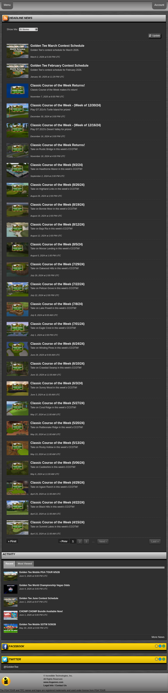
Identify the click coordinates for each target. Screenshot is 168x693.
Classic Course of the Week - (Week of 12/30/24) (65, 105)
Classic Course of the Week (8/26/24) (57, 184)
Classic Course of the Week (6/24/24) (57, 343)
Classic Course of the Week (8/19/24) (57, 204)
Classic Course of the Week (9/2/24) (56, 165)
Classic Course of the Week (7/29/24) (57, 264)
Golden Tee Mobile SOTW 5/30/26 (37, 624)
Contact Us (61, 685)
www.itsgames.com (53, 682)
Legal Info (48, 685)
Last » (155, 541)
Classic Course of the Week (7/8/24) (56, 304)
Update (154, 35)
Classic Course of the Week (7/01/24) (57, 323)
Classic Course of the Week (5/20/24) (57, 423)
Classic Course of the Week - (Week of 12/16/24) (65, 125)
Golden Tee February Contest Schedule (59, 65)
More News (158, 637)
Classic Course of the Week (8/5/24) (56, 244)
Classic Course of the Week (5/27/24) (57, 403)
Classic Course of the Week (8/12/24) (57, 224)
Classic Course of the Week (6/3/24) (56, 383)
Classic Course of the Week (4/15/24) (57, 522)
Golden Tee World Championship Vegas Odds (44, 585)
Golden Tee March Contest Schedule (57, 45)
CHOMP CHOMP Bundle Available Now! (41, 611)
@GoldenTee (11, 666)
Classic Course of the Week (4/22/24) (57, 502)
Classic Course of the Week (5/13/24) (57, 442)
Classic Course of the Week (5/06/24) (57, 462)
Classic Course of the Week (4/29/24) (57, 482)
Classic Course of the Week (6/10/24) (57, 363)
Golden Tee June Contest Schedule (38, 598)
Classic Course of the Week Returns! (57, 85)
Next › (103, 541)
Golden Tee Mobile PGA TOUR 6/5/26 (39, 572)
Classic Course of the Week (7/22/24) (57, 284)
